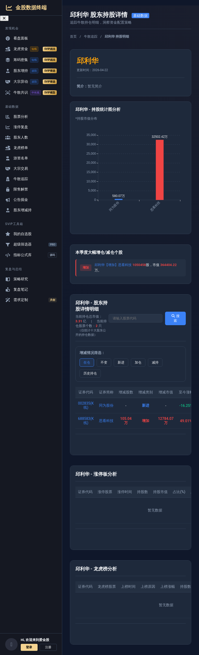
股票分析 (16, 116)
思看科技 (106, 421)
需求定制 (31, 300)
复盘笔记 (16, 289)
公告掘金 (16, 199)
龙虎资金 (31, 49)
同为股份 (106, 405)
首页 (73, 36)
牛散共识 (31, 92)
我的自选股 (18, 234)
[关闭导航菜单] (4, 18)
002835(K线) (86, 405)
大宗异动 (31, 81)
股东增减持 (18, 210)
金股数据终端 (26, 7)
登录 (29, 647)
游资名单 (16, 158)
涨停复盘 (16, 127)
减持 (155, 362)
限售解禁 (16, 189)
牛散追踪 (16, 179)
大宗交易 (16, 168)
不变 (104, 362)
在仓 (86, 362)
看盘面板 (16, 38)
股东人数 (16, 137)
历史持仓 (90, 373)
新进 (121, 362)
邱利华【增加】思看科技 (113, 265)
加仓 (138, 362)
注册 (48, 647)
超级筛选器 (31, 244)
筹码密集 (31, 60)
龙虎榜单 (16, 148)
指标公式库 (31, 255)
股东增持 (31, 70)
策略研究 (16, 279)
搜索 (175, 318)
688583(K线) (86, 421)
